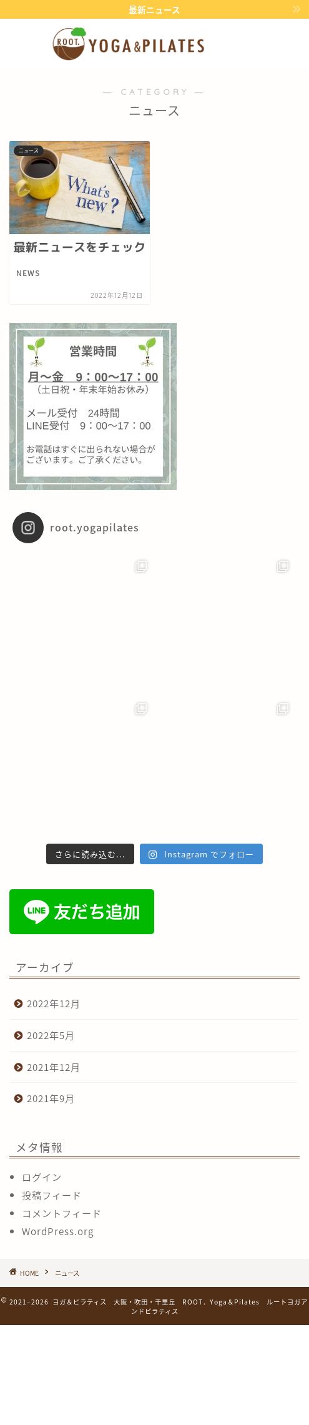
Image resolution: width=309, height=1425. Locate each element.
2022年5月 (51, 1035)
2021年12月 (54, 1067)
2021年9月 (51, 1098)
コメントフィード (62, 1213)
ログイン (42, 1177)
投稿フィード (52, 1195)
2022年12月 (54, 1003)
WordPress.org (58, 1231)
